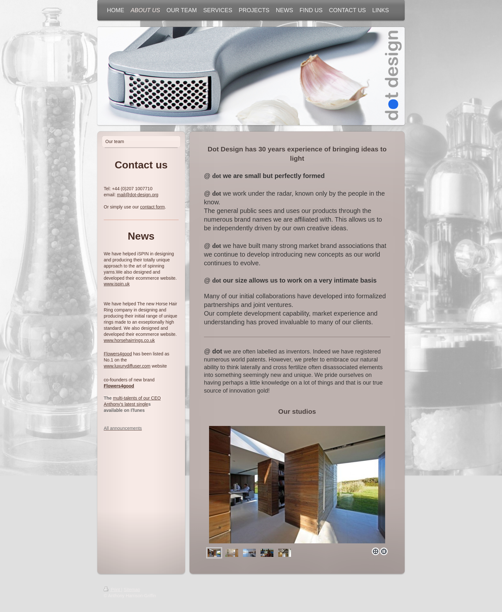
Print (112, 589)
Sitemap (132, 589)
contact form (152, 206)
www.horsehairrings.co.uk (129, 340)
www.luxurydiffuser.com (127, 366)
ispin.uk (121, 283)
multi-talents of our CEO (137, 398)
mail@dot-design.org (137, 194)
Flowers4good (118, 353)
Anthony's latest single (126, 404)
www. (109, 283)
